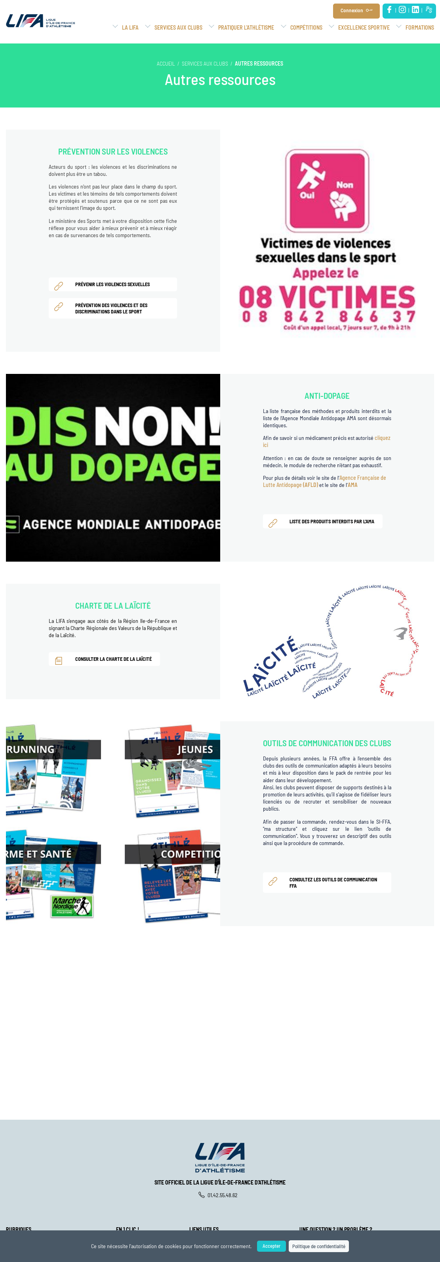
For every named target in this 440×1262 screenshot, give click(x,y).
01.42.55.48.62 (220, 1195)
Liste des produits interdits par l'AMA (323, 522)
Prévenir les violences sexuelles (104, 285)
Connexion (355, 10)
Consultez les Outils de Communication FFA (325, 882)
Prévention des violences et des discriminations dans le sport (103, 308)
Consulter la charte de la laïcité (105, 660)
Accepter (268, 1246)
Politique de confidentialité (320, 1246)
